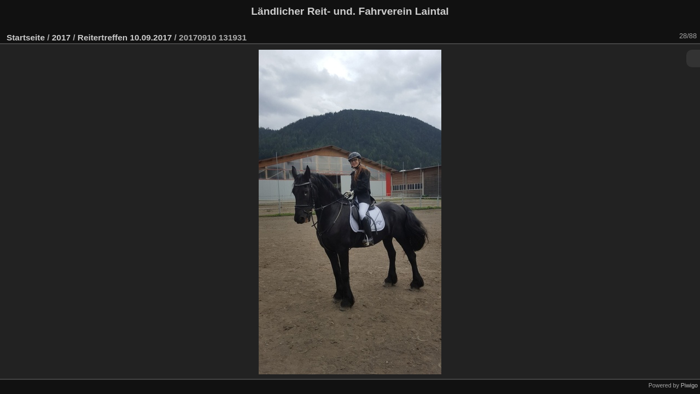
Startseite (26, 37)
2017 (61, 37)
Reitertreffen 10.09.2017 (125, 37)
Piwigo (689, 385)
